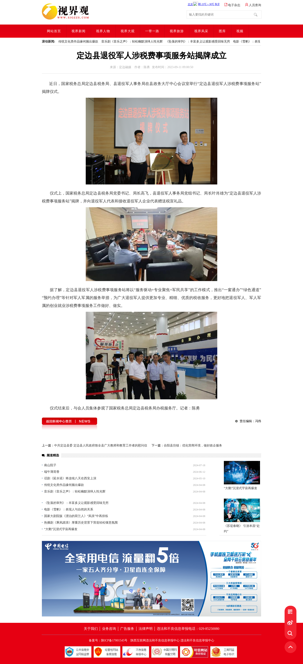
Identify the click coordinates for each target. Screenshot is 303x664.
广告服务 (127, 628)
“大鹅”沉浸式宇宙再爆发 (60, 529)
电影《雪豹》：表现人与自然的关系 (257, 41)
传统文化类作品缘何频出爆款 (78, 41)
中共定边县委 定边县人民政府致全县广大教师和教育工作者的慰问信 (100, 445)
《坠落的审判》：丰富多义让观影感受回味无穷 (198, 41)
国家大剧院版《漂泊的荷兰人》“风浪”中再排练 (76, 516)
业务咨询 (109, 628)
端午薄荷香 (51, 471)
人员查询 (253, 5)
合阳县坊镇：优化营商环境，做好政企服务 (193, 445)
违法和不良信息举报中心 (197, 640)
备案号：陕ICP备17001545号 (108, 640)
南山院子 (50, 465)
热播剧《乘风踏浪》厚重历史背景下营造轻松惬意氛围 (81, 522)
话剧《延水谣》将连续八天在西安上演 (70, 478)
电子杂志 (232, 5)
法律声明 (146, 628)
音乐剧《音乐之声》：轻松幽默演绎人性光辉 (132, 41)
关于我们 (91, 628)
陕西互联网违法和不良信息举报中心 (155, 640)
